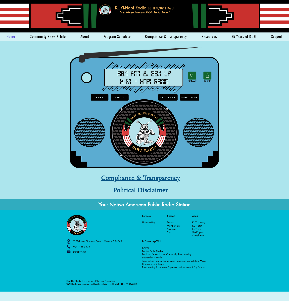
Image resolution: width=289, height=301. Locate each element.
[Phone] (68, 247)
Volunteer (171, 228)
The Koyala (197, 232)
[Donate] (192, 76)
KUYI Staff (197, 225)
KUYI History (198, 222)
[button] (276, 36)
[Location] (68, 241)
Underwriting (148, 222)
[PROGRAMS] (168, 97)
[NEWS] (99, 97)
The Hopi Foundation (105, 281)
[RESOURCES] (189, 97)
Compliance (198, 235)
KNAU (145, 247)
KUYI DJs (196, 228)
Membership (173, 225)
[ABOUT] (120, 97)
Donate (170, 222)
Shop (169, 232)
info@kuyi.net (79, 251)
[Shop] (207, 76)
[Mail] (68, 252)
